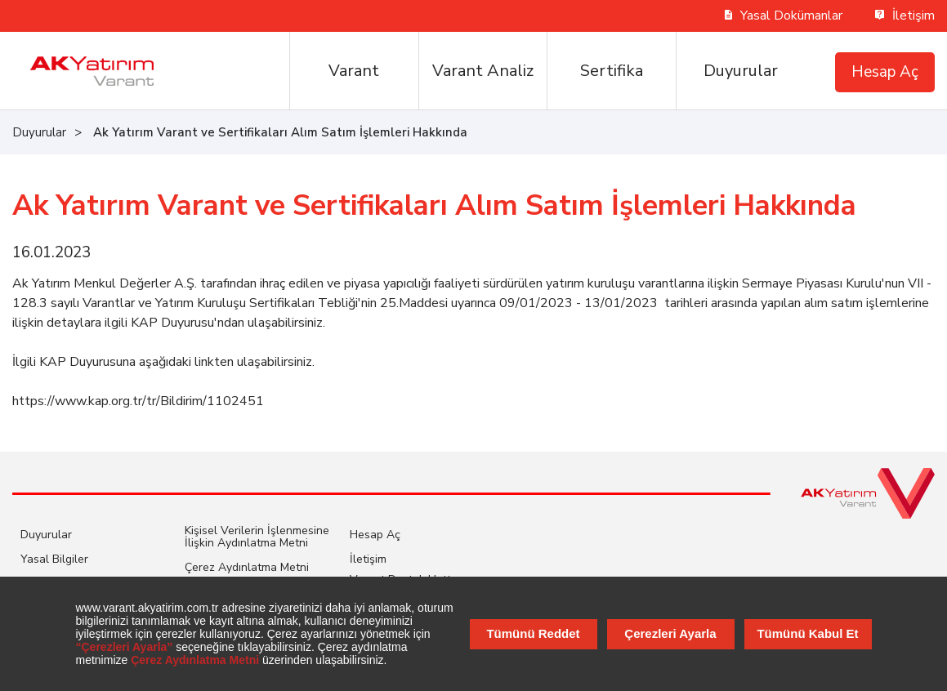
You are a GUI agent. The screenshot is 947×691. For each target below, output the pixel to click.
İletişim (905, 15)
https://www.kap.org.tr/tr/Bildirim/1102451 (138, 401)
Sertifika (611, 71)
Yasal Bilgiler (54, 559)
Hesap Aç (884, 71)
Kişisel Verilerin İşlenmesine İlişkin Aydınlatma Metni (257, 536)
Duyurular (741, 71)
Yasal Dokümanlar (784, 15)
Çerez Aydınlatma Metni (247, 567)
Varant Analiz (483, 71)
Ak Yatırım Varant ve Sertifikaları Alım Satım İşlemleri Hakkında (280, 132)
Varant (353, 71)
